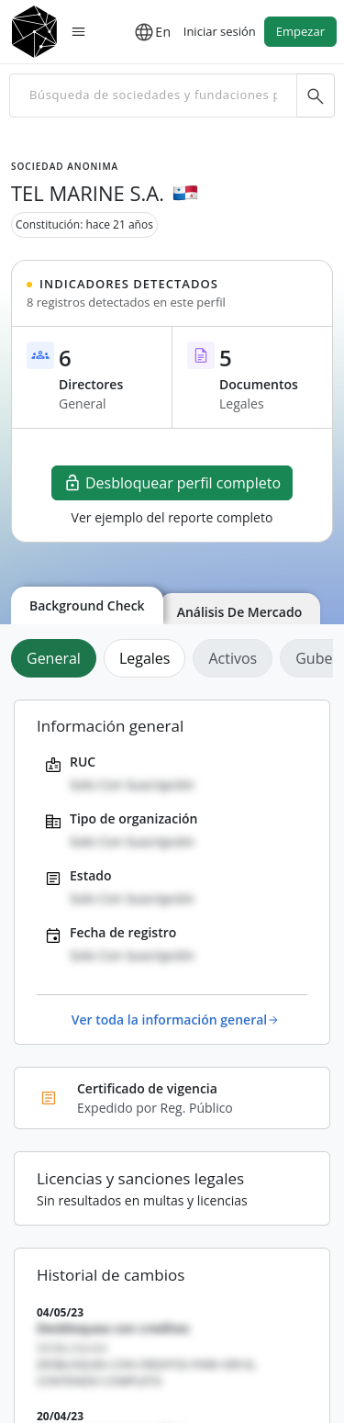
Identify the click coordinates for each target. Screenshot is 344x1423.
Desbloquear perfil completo (172, 483)
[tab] (57, 658)
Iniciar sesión (219, 31)
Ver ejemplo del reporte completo (172, 517)
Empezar (300, 31)
